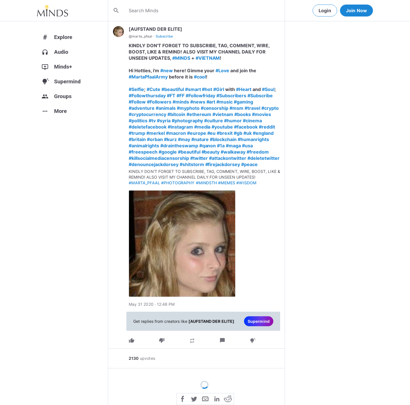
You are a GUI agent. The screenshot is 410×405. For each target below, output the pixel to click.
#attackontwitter (227, 158)
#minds (181, 102)
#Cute (153, 89)
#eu (211, 133)
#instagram (180, 127)
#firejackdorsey (222, 164)
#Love (222, 70)
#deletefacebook (148, 127)
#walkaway (233, 152)
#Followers (159, 102)
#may (184, 139)
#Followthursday (147, 95)
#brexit (225, 133)
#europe (196, 133)
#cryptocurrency (147, 114)
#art (211, 102)
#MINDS (181, 58)
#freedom (258, 152)
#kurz (170, 139)
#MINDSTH (206, 182)
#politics (138, 120)
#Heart (243, 89)
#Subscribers (231, 95)
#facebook (246, 127)
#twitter (199, 158)
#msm (236, 108)
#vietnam (222, 114)
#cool (200, 77)
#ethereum (199, 114)
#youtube (222, 127)
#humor (233, 120)
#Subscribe (260, 95)
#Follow (137, 102)
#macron (176, 133)
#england (263, 133)
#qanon (207, 145)
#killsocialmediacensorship (159, 158)
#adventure (142, 108)
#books (242, 114)
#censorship (215, 108)
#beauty (211, 152)
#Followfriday (201, 95)
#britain (137, 139)
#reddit (267, 127)
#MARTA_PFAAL (144, 182)
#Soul (268, 89)
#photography (187, 120)
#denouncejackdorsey (154, 164)
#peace (249, 164)
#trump (137, 133)
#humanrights (253, 139)
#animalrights (144, 145)
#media (202, 127)
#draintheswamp (179, 145)
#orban (155, 139)
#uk (247, 133)
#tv (152, 120)
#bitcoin (176, 114)
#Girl (218, 89)
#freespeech (143, 152)
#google (168, 152)
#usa (247, 145)
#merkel (155, 133)
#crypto (270, 108)
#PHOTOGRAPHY (178, 182)
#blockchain (223, 139)
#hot (207, 89)
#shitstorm (192, 164)
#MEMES (226, 182)
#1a (221, 145)
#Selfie (136, 89)
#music (224, 102)
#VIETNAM (208, 58)
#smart (193, 89)
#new (166, 70)
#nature (200, 139)
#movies (261, 114)
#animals (166, 108)
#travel (252, 108)
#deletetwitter (263, 158)
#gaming (243, 102)
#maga (233, 145)
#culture (213, 120)
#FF (180, 95)
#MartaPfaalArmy (148, 77)
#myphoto (188, 108)
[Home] (52, 10)
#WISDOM (246, 182)
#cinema (252, 120)
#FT (171, 95)
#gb (238, 133)
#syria (164, 120)
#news (197, 102)
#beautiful (172, 89)
